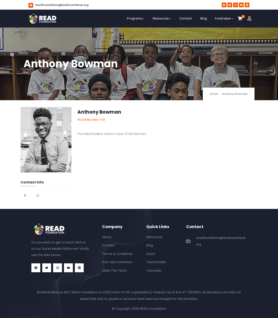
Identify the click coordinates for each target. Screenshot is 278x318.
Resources (162, 18)
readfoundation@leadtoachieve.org (61, 5)
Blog (203, 18)
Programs (136, 18)
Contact (185, 18)
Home (214, 94)
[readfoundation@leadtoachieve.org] (30, 5)
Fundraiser (224, 18)
